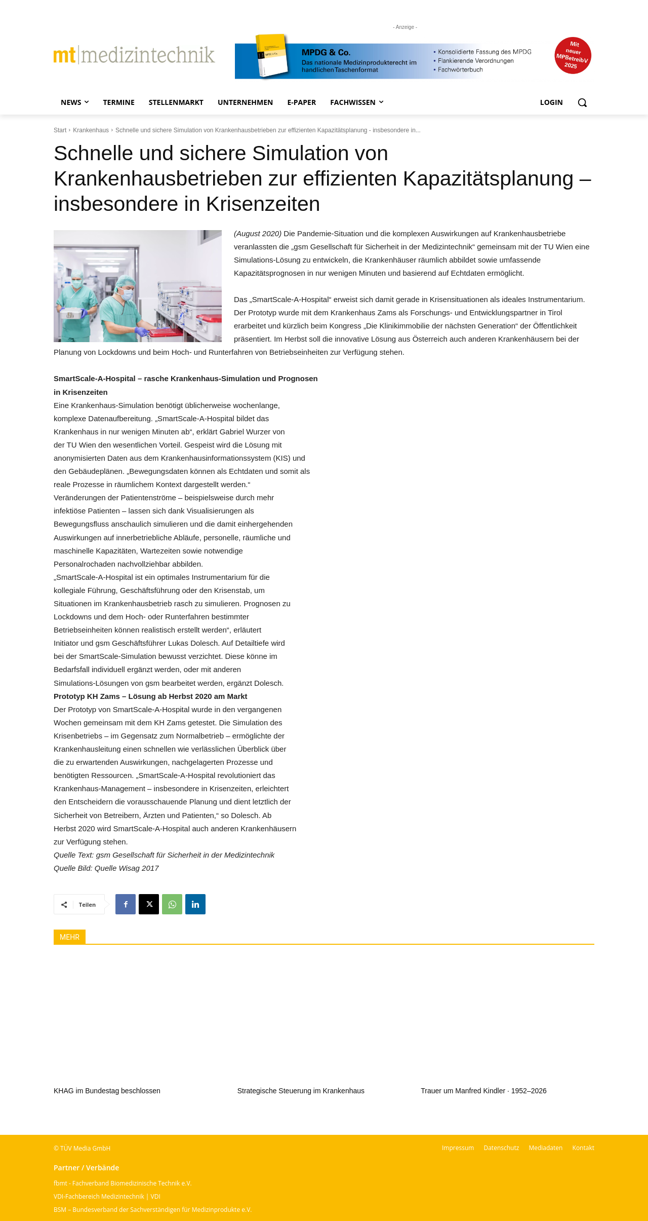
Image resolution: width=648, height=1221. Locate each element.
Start (60, 130)
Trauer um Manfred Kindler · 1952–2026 (484, 1091)
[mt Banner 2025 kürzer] (414, 57)
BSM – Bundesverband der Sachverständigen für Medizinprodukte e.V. (153, 1209)
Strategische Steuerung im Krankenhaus (300, 1091)
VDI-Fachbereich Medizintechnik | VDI (107, 1196)
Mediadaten (545, 1147)
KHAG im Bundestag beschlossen (107, 1091)
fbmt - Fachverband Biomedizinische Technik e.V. (123, 1183)
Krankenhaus (91, 130)
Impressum (458, 1147)
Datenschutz (501, 1147)
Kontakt (583, 1147)
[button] (582, 102)
